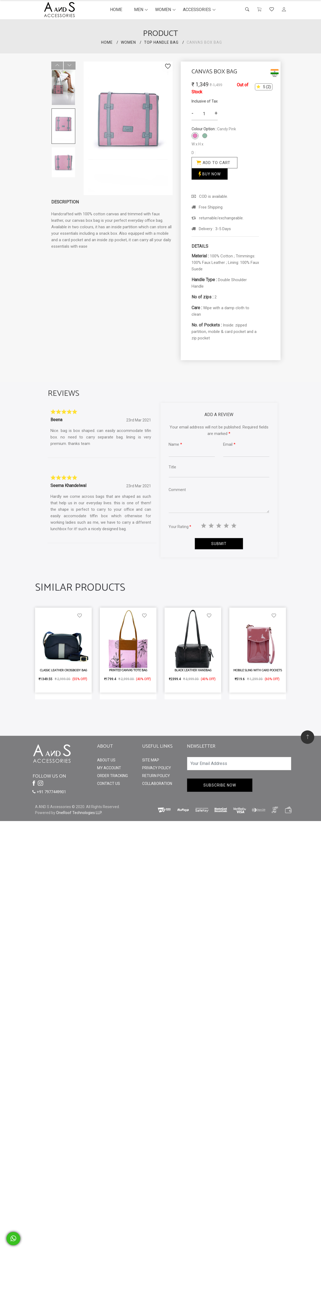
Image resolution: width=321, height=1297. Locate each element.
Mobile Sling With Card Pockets (257, 670)
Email (229, 444)
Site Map (150, 760)
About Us (106, 760)
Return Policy (156, 776)
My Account (109, 768)
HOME (107, 42)
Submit (219, 544)
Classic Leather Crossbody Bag (63, 670)
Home (116, 9)
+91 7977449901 (49, 791)
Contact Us (108, 783)
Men (138, 9)
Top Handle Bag (161, 42)
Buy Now (210, 174)
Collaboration (157, 783)
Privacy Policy (156, 768)
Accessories (197, 9)
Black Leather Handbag (193, 670)
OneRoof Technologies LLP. (79, 813)
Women (163, 9)
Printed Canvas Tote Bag (128, 670)
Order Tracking (112, 776)
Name (175, 444)
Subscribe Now (219, 785)
